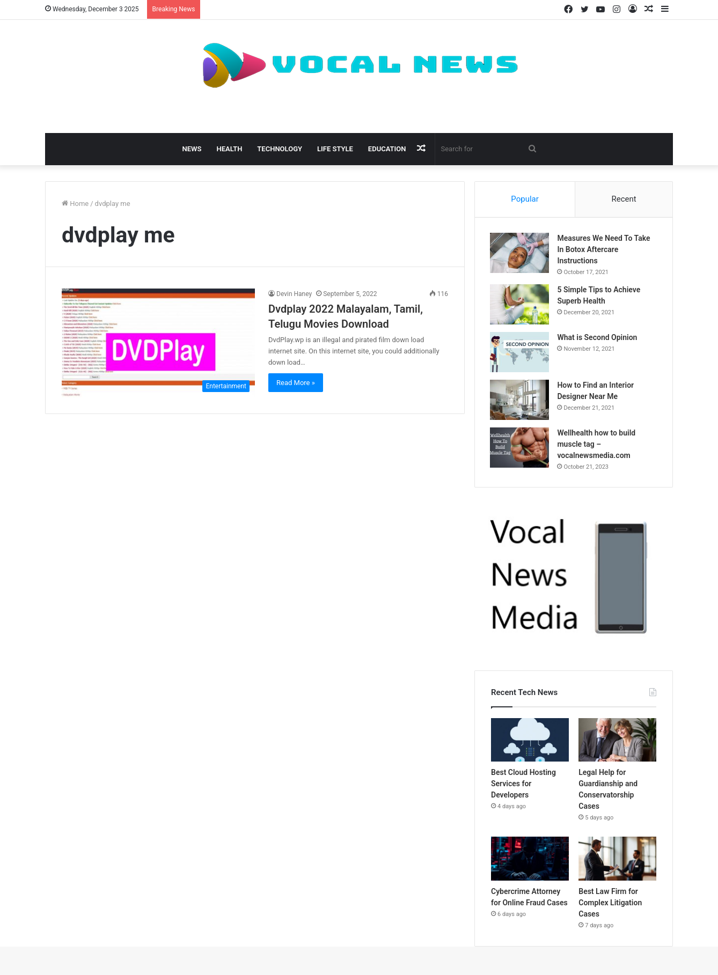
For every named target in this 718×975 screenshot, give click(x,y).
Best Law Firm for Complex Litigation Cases (610, 904)
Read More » (295, 383)
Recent (623, 199)
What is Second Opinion (598, 338)
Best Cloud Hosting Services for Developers (523, 785)
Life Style (335, 149)
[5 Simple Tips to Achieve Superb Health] (520, 305)
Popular (525, 199)
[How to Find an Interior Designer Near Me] (520, 401)
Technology (279, 149)
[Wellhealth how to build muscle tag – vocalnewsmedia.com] (520, 449)
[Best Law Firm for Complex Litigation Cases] (617, 860)
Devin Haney (294, 294)
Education (387, 149)
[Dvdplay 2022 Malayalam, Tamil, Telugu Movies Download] (158, 343)
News (192, 149)
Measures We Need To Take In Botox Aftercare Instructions (604, 250)
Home (75, 204)
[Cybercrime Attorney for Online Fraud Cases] (530, 860)
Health (229, 149)
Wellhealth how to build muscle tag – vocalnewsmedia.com (597, 445)
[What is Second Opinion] (520, 353)
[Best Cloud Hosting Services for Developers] (530, 742)
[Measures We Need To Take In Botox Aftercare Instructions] (520, 254)
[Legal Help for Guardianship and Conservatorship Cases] (617, 742)
